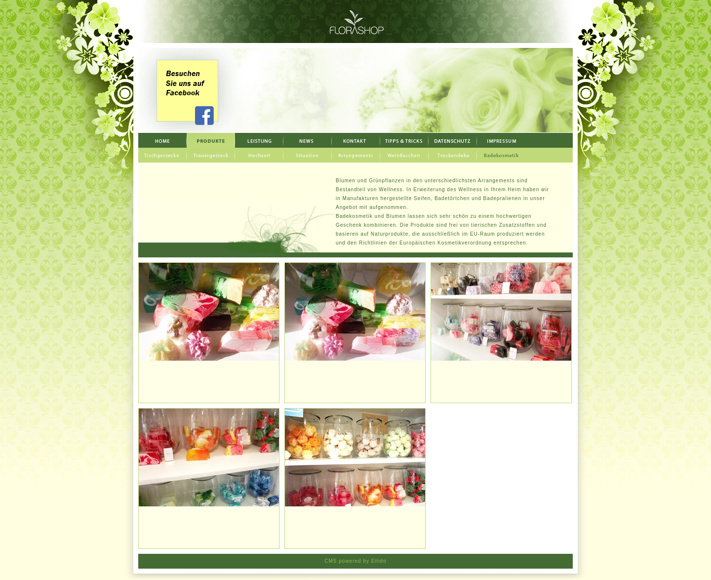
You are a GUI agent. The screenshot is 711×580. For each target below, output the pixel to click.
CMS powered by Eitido (355, 561)
